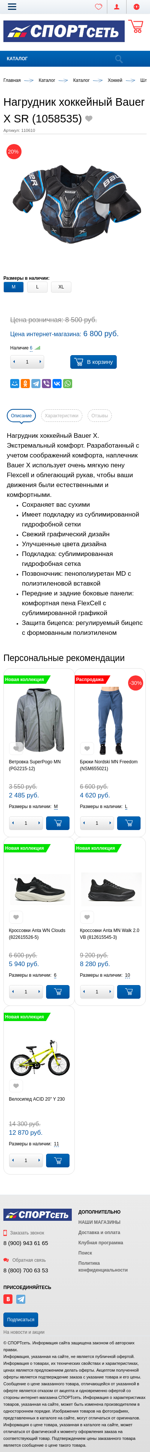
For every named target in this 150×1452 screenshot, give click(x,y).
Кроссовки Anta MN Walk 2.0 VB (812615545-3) (109, 934)
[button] (12, 6)
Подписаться (20, 1319)
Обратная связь (24, 1260)
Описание (21, 415)
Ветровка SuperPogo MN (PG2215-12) (35, 765)
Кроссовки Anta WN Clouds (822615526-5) (37, 934)
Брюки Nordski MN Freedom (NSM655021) (109, 765)
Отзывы (99, 415)
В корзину (93, 362)
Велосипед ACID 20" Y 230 (37, 1099)
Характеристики (62, 415)
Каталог (17, 58)
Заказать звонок (23, 1233)
